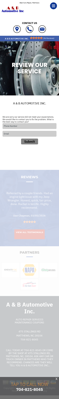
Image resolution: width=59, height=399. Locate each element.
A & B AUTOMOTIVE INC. (29, 103)
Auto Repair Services (29, 321)
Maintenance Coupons (29, 324)
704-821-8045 (29, 341)
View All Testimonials (29, 234)
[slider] (36, 38)
